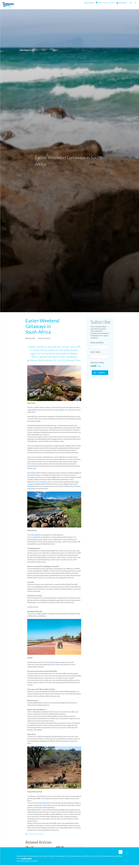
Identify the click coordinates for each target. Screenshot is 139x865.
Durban (57, 664)
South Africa (44, 338)
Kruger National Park (44, 803)
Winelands (56, 479)
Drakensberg (34, 535)
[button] (120, 852)
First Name (95, 352)
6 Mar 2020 (30, 338)
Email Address (97, 343)
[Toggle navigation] (134, 2)
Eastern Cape (31, 468)
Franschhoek (43, 482)
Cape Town (31, 457)
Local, (30, 834)
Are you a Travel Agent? (97, 363)
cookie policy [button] (26, 858)
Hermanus (30, 484)
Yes (92, 366)
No (99, 366)
